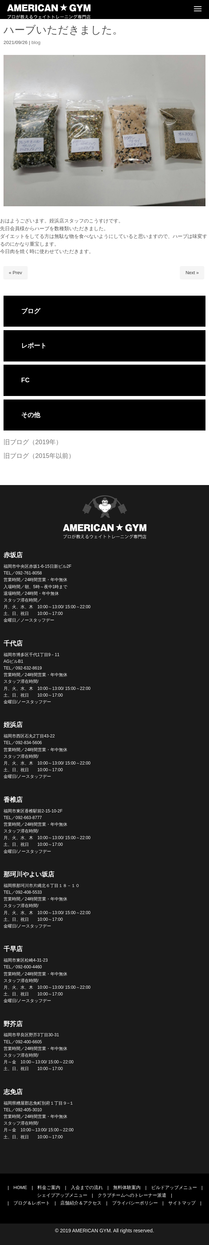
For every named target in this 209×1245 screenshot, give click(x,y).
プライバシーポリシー (135, 1203)
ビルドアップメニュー (174, 1187)
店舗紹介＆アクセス (81, 1203)
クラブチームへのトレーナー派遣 (132, 1195)
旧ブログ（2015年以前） (39, 455)
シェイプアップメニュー (62, 1195)
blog (36, 42)
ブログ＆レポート (31, 1203)
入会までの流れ (87, 1187)
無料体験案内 (127, 1187)
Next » (192, 272)
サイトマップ (182, 1203)
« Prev (15, 272)
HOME (20, 1187)
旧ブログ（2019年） (33, 442)
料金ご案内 (48, 1187)
